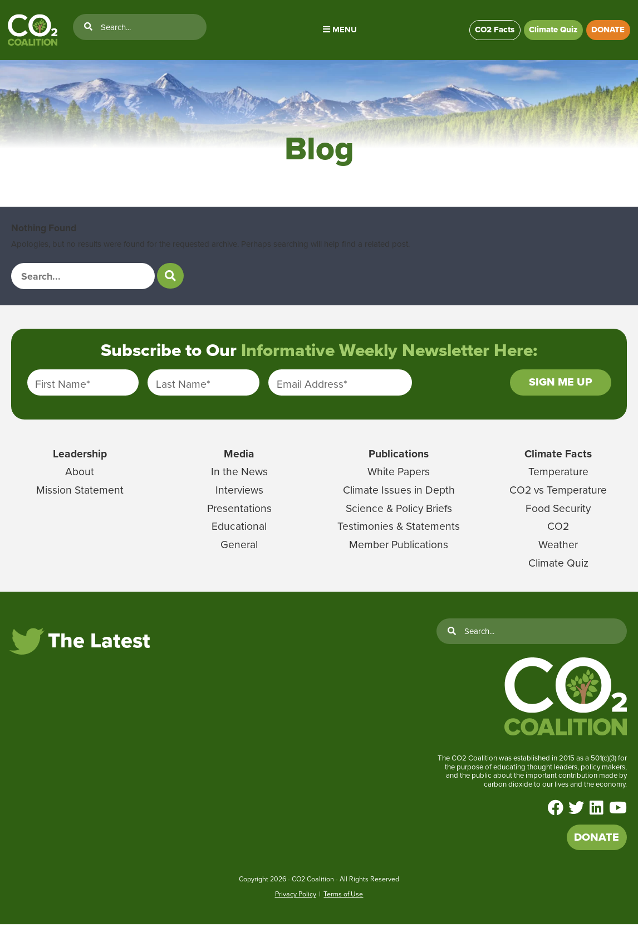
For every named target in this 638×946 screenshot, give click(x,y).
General (239, 558)
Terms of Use (343, 916)
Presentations (239, 522)
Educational (239, 541)
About (80, 486)
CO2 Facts (485, 34)
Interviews (239, 504)
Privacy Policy (295, 916)
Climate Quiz (548, 34)
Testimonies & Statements (399, 541)
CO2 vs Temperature (558, 504)
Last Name (183, 395)
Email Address (312, 395)
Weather (558, 558)
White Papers (398, 486)
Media (239, 468)
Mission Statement (80, 504)
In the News (239, 486)
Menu (334, 33)
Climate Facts (558, 468)
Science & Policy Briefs (398, 522)
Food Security (558, 522)
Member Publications (399, 558)
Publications (398, 468)
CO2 (558, 541)
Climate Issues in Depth (399, 504)
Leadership (79, 468)
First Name (62, 395)
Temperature (558, 486)
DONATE (607, 34)
